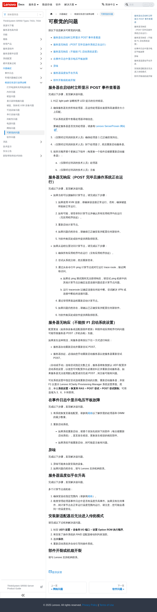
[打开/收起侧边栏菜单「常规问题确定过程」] (41, 77)
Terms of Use (106, 605)
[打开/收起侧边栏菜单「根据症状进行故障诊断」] (41, 82)
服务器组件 (8, 48)
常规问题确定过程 (13, 77)
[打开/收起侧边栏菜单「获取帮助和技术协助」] (41, 155)
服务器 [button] (32, 4)
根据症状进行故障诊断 (15, 82)
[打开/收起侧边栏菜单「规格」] (41, 39)
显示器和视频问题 (15, 101)
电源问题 (11, 123)
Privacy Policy (90, 605)
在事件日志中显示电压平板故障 (70, 59)
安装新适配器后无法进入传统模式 (143, 70)
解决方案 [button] (69, 4)
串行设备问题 (13, 114)
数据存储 (47, 4)
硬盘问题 (11, 96)
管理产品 (7, 44)
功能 (5, 34)
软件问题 (11, 137)
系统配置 (7, 58)
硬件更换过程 (9, 63)
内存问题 (11, 92)
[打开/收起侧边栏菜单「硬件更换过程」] (41, 63)
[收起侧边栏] (23, 595)
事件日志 (9, 73)
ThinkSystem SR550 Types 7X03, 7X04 (22, 21)
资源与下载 (8, 25)
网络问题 (11, 128)
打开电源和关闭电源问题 (18, 87)
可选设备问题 (13, 110)
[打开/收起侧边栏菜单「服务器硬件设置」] (41, 53)
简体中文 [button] (108, 4)
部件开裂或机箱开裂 (64, 80)
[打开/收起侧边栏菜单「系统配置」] (41, 58)
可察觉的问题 (13, 132)
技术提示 (7, 146)
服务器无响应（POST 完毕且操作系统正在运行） (80, 44)
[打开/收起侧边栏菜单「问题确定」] (41, 68)
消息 (5, 141)
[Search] (139, 4)
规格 (5, 39)
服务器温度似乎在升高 (65, 73)
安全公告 (7, 151)
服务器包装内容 (10, 30)
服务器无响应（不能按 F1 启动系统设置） (76, 51)
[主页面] (51, 14)
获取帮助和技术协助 (12, 155)
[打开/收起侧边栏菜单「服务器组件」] (41, 48)
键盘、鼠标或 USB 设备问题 (20, 105)
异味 (55, 66)
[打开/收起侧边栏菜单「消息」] (41, 141)
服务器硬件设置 (10, 53)
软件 (58, 4)
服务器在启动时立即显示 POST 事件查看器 (77, 37)
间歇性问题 (12, 119)
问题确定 (7, 68)
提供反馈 (55, 572)
